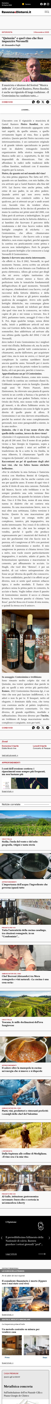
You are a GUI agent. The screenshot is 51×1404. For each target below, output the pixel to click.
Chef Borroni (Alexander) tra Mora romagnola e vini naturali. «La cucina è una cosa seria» (25, 979)
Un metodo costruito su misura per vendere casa (21, 1330)
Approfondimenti (9, 882)
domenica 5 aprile (10, 746)
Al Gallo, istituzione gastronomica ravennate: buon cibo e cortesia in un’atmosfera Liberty (20, 1199)
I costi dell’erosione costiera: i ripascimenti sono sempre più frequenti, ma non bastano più (23, 771)
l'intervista (7, 1151)
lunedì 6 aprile (40, 746)
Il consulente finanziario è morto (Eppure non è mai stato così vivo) (24, 1282)
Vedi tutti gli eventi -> (10, 755)
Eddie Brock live (9, 748)
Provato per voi (9, 928)
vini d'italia (7, 839)
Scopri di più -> (7, 791)
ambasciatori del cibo (11, 974)
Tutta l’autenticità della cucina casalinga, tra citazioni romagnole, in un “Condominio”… (24, 933)
